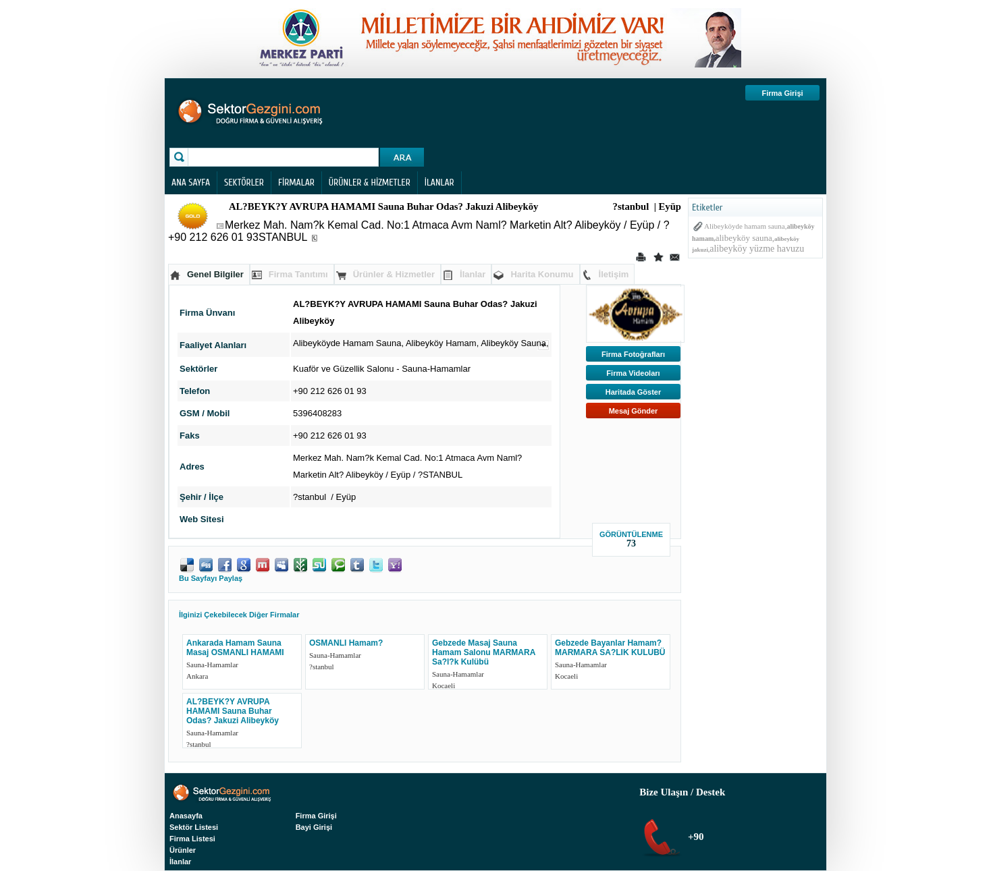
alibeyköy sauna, (745, 238)
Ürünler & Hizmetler (394, 274)
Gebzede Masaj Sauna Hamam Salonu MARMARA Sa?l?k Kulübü (483, 652)
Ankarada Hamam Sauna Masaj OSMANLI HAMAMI (235, 647)
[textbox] (285, 157)
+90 (694, 836)
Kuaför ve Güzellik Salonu (343, 369)
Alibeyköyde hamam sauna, (745, 226)
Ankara (197, 676)
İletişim (614, 274)
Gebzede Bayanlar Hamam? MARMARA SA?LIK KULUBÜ (610, 647)
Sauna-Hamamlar (436, 369)
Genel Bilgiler (215, 274)
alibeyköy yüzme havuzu (756, 249)
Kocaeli (443, 685)
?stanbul (321, 667)
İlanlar (472, 274)
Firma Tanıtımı (298, 274)
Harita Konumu (541, 274)
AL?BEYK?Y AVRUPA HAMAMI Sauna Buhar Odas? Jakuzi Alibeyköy (232, 711)
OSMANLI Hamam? (346, 643)
